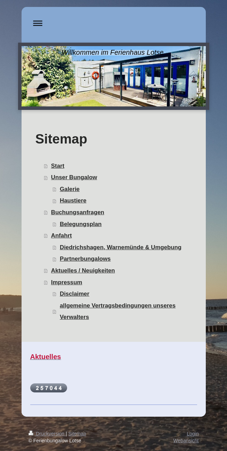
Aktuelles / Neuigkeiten (83, 270)
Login (192, 433)
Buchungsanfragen (77, 212)
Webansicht (186, 440)
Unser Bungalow (74, 177)
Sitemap (77, 433)
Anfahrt (61, 235)
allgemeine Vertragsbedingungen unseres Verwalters (118, 311)
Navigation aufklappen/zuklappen (113, 23)
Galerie (70, 189)
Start (57, 166)
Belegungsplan (81, 224)
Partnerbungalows (85, 258)
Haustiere (73, 200)
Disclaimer (74, 293)
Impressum (66, 282)
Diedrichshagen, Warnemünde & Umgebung (120, 247)
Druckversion (47, 433)
